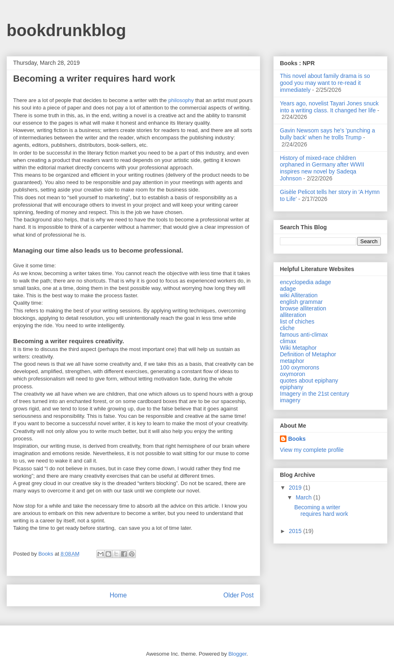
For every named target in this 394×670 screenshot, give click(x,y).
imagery (290, 400)
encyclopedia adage (305, 282)
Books (297, 438)
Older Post (238, 595)
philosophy (181, 100)
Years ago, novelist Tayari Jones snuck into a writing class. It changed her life (329, 107)
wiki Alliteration (299, 295)
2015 (296, 531)
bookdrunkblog (66, 30)
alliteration (293, 315)
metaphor (292, 361)
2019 (296, 487)
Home (118, 595)
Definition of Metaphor (308, 354)
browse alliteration (303, 308)
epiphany (291, 387)
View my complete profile (312, 450)
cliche (287, 328)
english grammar (301, 302)
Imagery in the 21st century (314, 393)
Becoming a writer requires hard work (321, 510)
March (304, 497)
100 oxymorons (299, 367)
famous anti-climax (304, 334)
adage (288, 288)
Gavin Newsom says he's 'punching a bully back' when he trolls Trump (327, 134)
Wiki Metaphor (298, 347)
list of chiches (297, 321)
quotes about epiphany (309, 380)
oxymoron (292, 374)
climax (288, 341)
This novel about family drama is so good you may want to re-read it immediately (325, 83)
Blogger (237, 654)
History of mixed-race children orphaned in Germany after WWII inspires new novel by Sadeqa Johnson (322, 168)
